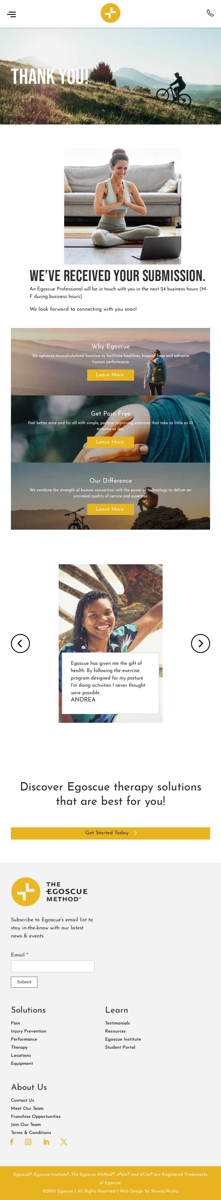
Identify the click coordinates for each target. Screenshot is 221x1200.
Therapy (19, 1047)
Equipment (22, 1063)
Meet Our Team (27, 1108)
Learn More (110, 375)
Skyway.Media (164, 1191)
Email (19, 955)
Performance (24, 1039)
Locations (21, 1055)
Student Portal (120, 1047)
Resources (115, 1031)
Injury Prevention (28, 1031)
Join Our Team (26, 1124)
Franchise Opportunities (36, 1116)
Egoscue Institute (123, 1039)
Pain (15, 1023)
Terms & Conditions (31, 1133)
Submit (24, 982)
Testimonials (117, 1023)
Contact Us (22, 1100)
